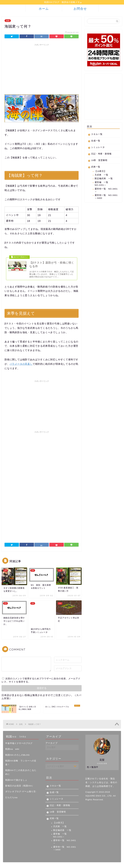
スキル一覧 (97, 135)
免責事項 (33, 860)
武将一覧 (95, 167)
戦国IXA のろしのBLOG (17, 750)
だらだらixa (11, 792)
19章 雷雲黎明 (99, 161)
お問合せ (80, 9)
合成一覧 (95, 141)
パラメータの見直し (21, 367)
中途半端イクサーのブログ (19, 738)
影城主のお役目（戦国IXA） (19, 780)
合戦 (7, 21)
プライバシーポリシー (16, 860)
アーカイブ (51, 738)
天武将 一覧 (101, 175)
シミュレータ (98, 148)
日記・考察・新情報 (101, 154)
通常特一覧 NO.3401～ (106, 190)
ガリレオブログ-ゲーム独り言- (20, 786)
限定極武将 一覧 (104, 179)
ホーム (44, 9)
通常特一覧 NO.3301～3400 (106, 197)
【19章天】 (100, 172)
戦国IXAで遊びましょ (16, 775)
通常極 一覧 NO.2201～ (101, 184)
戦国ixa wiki (12, 744)
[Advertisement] (42, 69)
